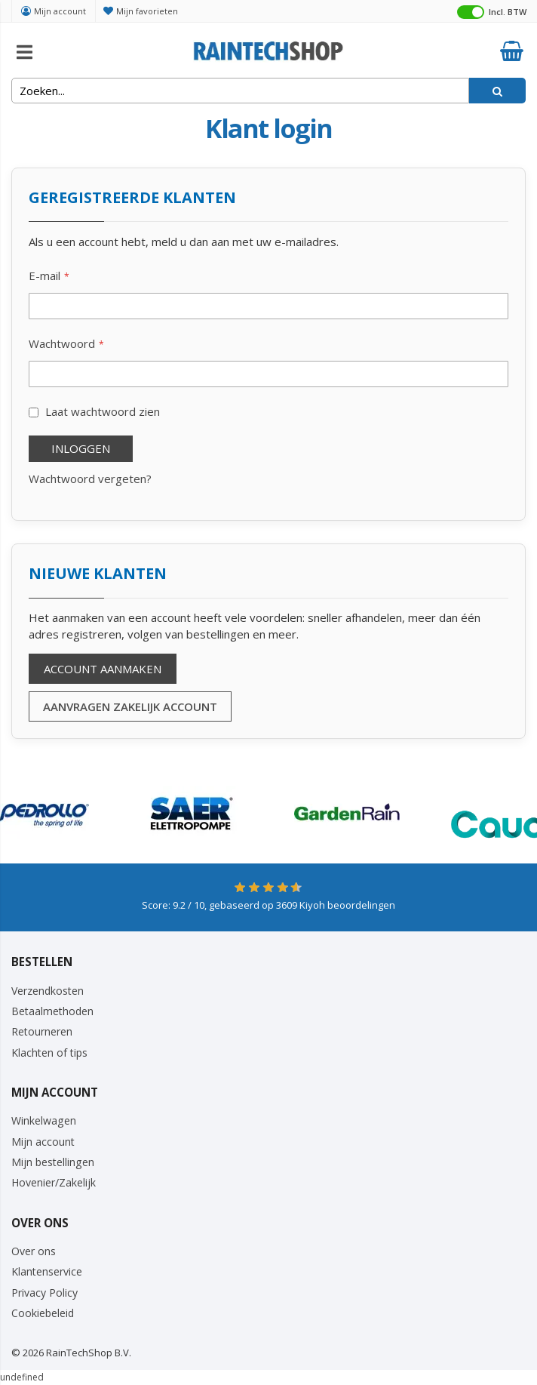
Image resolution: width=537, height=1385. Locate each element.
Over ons (33, 1251)
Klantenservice (46, 1271)
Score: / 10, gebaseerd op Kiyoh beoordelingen (268, 905)
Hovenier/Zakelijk (53, 1182)
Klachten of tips (49, 1052)
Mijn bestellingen (52, 1162)
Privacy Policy (44, 1292)
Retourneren (41, 1031)
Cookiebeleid (42, 1313)
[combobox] (240, 90)
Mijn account (60, 11)
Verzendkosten (47, 990)
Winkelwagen (43, 1120)
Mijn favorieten (147, 11)
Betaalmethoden (52, 1011)
